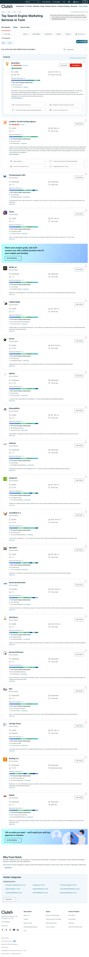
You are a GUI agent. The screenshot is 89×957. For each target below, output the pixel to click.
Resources (74, 6)
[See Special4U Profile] (5, 549)
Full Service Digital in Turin (68, 885)
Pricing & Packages (64, 6)
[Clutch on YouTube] (14, 930)
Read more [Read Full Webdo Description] (12, 824)
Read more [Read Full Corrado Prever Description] (12, 751)
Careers (26, 919)
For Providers (56, 2)
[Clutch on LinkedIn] (18, 930)
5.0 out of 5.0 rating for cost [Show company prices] (20, 166)
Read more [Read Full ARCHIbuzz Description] (12, 644)
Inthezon (12, 443)
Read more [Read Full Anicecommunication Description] (12, 609)
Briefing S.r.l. (14, 758)
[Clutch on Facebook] (2, 930)
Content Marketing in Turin (13, 893)
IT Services (28, 6)
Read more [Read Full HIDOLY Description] (12, 400)
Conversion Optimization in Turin (15, 885)
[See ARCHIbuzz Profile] (5, 618)
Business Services (51, 6)
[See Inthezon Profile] (5, 444)
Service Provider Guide (75, 927)
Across (11, 339)
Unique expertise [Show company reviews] (17, 161)
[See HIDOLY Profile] (5, 374)
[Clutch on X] (6, 930)
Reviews (68, 34)
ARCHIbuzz (13, 617)
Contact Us (4, 926)
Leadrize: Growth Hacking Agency (22, 122)
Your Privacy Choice (6, 941)
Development (20, 6)
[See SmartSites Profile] (7, 64)
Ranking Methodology (30, 927)
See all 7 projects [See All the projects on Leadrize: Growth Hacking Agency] (14, 154)
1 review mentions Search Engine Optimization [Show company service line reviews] (65, 161)
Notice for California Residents (9, 944)
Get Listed (71, 915)
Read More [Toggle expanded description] (8, 868)
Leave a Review (46, 2)
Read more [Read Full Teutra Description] (12, 239)
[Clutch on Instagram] (10, 930)
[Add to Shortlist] (84, 62)
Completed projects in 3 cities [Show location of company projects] (60, 166)
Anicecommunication (17, 582)
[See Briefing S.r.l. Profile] (5, 759)
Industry (58, 34)
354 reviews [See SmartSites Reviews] (25, 65)
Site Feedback (5, 922)
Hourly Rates (48, 34)
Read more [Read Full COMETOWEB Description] (12, 331)
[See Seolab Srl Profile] (5, 479)
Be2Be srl (13, 267)
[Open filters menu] (80, 34)
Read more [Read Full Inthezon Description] (12, 470)
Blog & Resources (51, 923)
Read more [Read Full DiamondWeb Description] (12, 435)
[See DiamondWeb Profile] (5, 409)
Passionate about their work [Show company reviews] (23, 105)
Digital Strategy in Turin (12, 889)
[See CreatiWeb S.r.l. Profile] (5, 514)
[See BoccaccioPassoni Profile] (5, 653)
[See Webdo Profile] (5, 796)
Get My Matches (12, 258)
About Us (26, 915)
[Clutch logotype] (7, 912)
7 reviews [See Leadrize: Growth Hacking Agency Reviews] (22, 124)
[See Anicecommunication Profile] (5, 583)
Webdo (11, 795)
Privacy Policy (5, 938)
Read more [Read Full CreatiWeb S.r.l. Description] (12, 540)
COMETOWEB (14, 302)
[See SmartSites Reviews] (17, 65)
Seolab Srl (13, 478)
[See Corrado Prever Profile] (5, 725)
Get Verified (71, 919)
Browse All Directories (52, 915)
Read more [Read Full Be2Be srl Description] (12, 294)
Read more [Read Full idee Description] (12, 716)
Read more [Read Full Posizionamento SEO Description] (12, 204)
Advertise (71, 923)
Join (85, 2)
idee (10, 689)
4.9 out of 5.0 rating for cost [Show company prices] (60, 110)
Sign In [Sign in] (77, 2)
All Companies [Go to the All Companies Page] (5, 27)
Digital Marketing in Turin (40, 889)
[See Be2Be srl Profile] (5, 268)
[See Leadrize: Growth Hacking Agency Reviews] (15, 124)
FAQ (25, 931)
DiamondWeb (14, 408)
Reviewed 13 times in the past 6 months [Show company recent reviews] (63, 105)
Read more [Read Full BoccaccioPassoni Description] (12, 681)
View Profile (63, 65)
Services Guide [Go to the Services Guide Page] (25, 27)
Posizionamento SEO (17, 175)
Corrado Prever (15, 724)
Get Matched (83, 41)
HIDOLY (12, 373)
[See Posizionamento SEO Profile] (5, 176)
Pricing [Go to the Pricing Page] (15, 27)
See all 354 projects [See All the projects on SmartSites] (16, 98)
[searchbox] (11, 34)
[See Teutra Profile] (5, 213)
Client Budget (36, 34)
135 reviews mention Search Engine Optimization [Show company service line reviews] (28, 110)
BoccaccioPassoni (16, 652)
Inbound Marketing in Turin (68, 893)
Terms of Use (4, 947)
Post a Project (83, 6)
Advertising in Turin (39, 885)
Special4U (13, 548)
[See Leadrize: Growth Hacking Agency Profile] (5, 122)
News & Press (28, 923)
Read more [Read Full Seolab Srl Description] (12, 505)
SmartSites (15, 63)
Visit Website (76, 65)
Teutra (11, 212)
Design (42, 6)
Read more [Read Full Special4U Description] (12, 575)
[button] (26, 34)
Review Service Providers (53, 919)
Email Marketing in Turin (40, 893)
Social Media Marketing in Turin (70, 889)
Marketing (36, 6)
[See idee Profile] (5, 690)
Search (28, 2)
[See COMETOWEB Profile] (5, 303)
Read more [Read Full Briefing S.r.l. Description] (12, 787)
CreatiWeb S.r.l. (15, 513)
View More (8, 899)
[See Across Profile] (5, 340)
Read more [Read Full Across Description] (12, 366)
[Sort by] (77, 49)
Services (25, 34)
